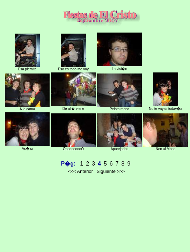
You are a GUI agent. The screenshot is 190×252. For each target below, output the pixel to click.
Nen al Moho (165, 147)
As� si (27, 146)
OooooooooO (73, 147)
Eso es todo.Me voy (73, 67)
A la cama (27, 107)
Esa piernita (27, 67)
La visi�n (119, 67)
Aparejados (119, 147)
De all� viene (73, 107)
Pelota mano (119, 107)
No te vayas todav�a (165, 107)
